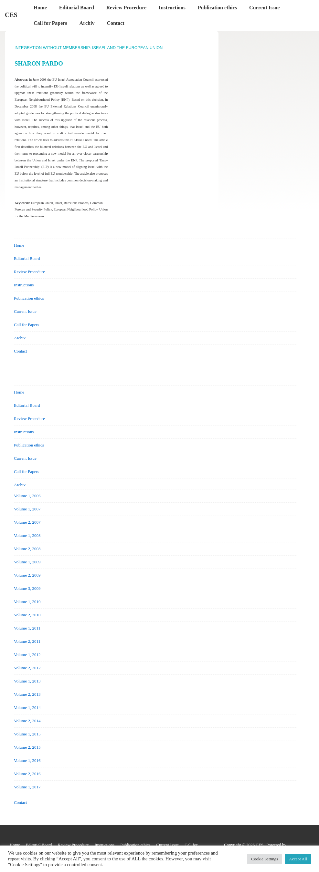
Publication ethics (217, 7)
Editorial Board (76, 7)
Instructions (172, 7)
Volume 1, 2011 (27, 628)
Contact (115, 23)
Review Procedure (126, 7)
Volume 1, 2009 (27, 561)
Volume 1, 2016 (27, 760)
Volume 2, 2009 (27, 575)
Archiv (87, 23)
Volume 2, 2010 (27, 614)
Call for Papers (50, 23)
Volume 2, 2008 (27, 548)
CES (11, 14)
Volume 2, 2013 (27, 694)
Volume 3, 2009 (27, 588)
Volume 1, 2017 (27, 787)
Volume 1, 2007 (27, 509)
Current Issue (264, 7)
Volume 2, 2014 (27, 720)
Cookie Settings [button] (264, 859)
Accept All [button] (298, 859)
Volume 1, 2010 (27, 601)
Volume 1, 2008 (27, 535)
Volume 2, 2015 (27, 747)
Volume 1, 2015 (27, 734)
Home (40, 7)
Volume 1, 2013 (27, 681)
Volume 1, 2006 (27, 495)
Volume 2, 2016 (27, 773)
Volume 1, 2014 (27, 707)
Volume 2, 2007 (27, 522)
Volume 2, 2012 (27, 667)
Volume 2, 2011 (27, 641)
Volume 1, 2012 (27, 654)
